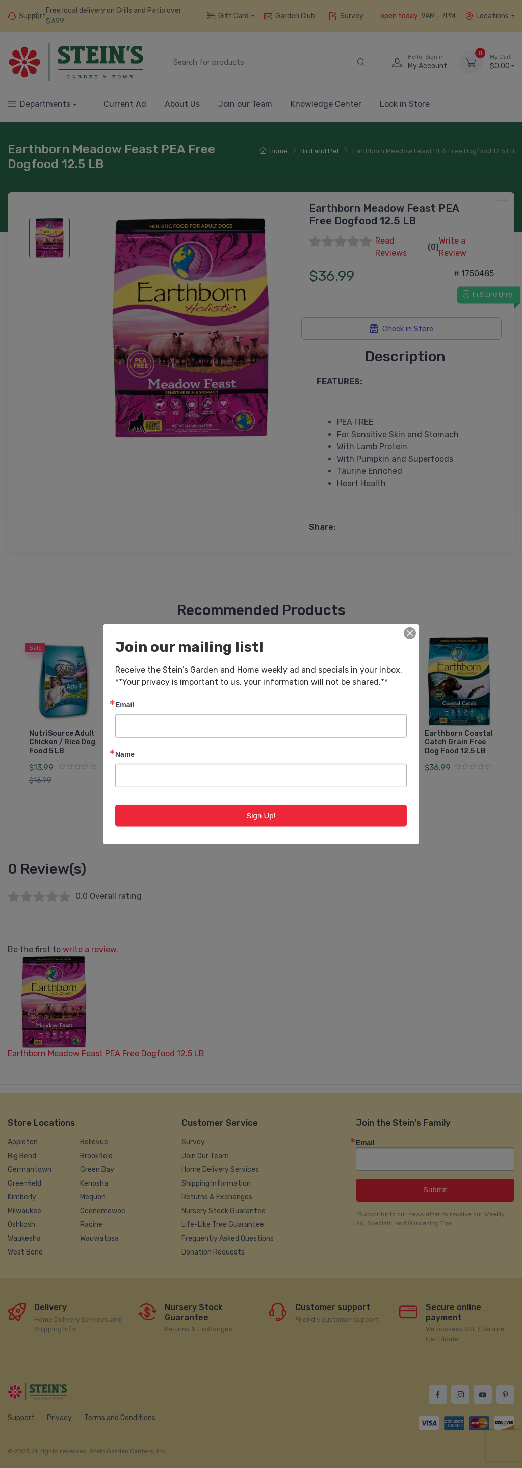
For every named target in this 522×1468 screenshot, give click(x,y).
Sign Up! (261, 815)
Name (125, 753)
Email (124, 704)
